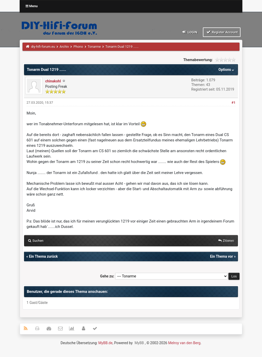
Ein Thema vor (221, 256)
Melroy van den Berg (184, 343)
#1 (233, 102)
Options (227, 69)
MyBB (139, 343)
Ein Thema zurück (43, 256)
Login (189, 32)
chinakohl (53, 81)
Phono (78, 47)
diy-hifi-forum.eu (43, 47)
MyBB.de (105, 343)
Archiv (64, 47)
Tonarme (94, 47)
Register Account (222, 32)
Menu (32, 6)
